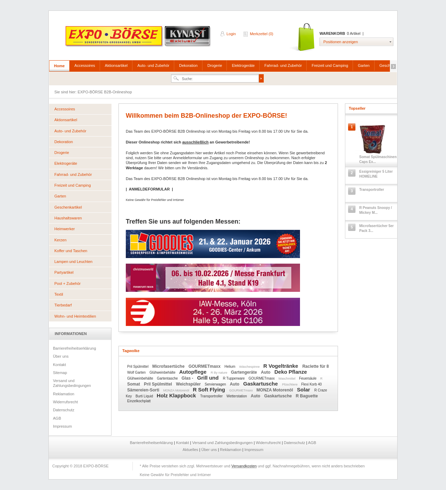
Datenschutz (63, 410)
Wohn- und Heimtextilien (75, 316)
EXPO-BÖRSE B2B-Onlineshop (139, 38)
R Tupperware (234, 378)
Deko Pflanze (290, 372)
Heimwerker (64, 229)
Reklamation (63, 394)
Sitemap (60, 373)
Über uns (61, 356)
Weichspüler (189, 384)
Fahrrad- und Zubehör (283, 65)
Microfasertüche (169, 366)
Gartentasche (168, 378)
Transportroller (212, 396)
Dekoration (188, 65)
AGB (57, 418)
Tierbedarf (63, 305)
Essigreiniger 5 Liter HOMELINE (376, 174)
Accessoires (85, 65)
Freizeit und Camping (330, 65)
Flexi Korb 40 (311, 384)
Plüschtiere (290, 384)
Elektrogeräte (243, 65)
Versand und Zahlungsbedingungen (72, 383)
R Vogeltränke (281, 366)
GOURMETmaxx (205, 366)
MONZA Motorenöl (176, 390)
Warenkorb (302, 37)
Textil (58, 294)
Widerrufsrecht (65, 402)
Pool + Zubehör (67, 283)
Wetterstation (237, 396)
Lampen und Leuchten (73, 261)
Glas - (188, 378)
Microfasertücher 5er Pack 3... (376, 228)
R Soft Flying (209, 389)
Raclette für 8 (315, 366)
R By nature (219, 372)
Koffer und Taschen (70, 251)
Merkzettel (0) (261, 34)
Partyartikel (64, 272)
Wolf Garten (137, 372)
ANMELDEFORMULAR (149, 189)
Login (231, 34)
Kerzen (60, 240)
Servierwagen (216, 384)
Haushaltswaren (68, 218)
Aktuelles (191, 450)
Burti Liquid (145, 396)
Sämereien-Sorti (143, 390)
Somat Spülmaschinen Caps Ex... (378, 159)
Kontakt (59, 365)
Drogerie (214, 65)
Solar (304, 389)
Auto (266, 372)
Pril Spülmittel (138, 366)
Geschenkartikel (68, 207)
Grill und (208, 378)
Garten (364, 65)
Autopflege (193, 372)
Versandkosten (244, 466)
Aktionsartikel (116, 65)
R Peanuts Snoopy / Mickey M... (375, 210)
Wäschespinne (250, 366)
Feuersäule (308, 378)
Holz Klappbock (177, 395)
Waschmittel (287, 378)
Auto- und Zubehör (153, 65)
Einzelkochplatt (139, 401)
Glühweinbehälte (162, 372)
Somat (134, 384)
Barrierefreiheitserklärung (74, 348)
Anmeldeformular (187, 158)
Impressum (62, 426)
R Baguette (307, 396)
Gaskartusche (261, 384)
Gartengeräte (244, 372)
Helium (230, 366)
